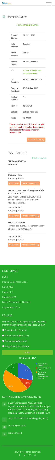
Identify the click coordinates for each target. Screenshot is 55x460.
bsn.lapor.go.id (15, 432)
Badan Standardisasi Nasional (16, 302)
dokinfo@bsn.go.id (17, 425)
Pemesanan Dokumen (28, 24)
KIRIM (27, 352)
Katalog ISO (7, 286)
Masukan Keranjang (36, 139)
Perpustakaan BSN (11, 307)
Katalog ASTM (9, 297)
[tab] (27, 16)
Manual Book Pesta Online (15, 281)
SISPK (5, 276)
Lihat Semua (40, 158)
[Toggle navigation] (49, 3)
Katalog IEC (7, 292)
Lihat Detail (14, 183)
